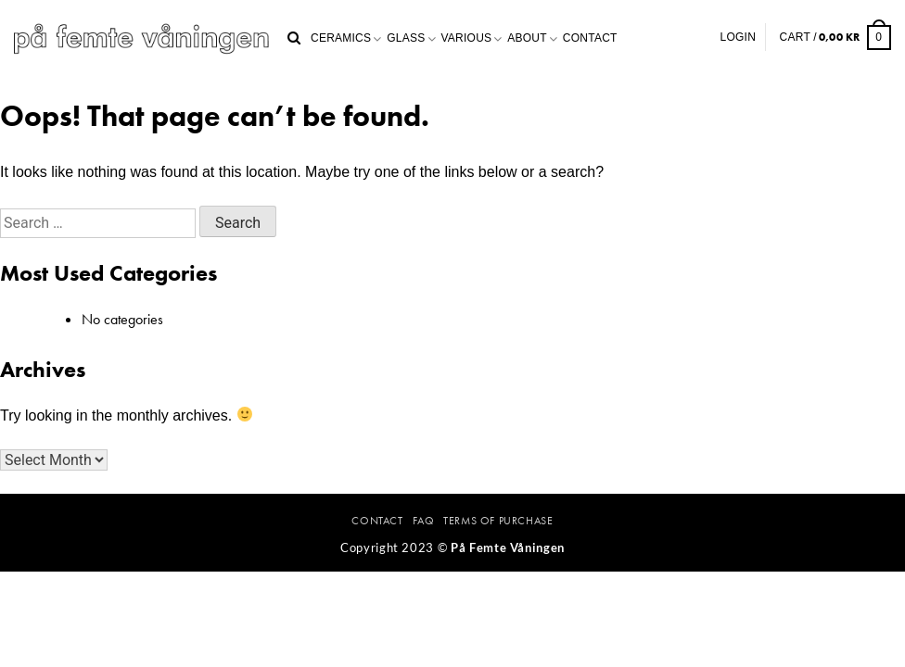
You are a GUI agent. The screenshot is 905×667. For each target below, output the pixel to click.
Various (466, 37)
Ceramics (341, 37)
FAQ (424, 520)
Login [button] (738, 37)
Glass (406, 37)
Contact (590, 37)
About (527, 37)
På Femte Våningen (508, 547)
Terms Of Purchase (498, 520)
